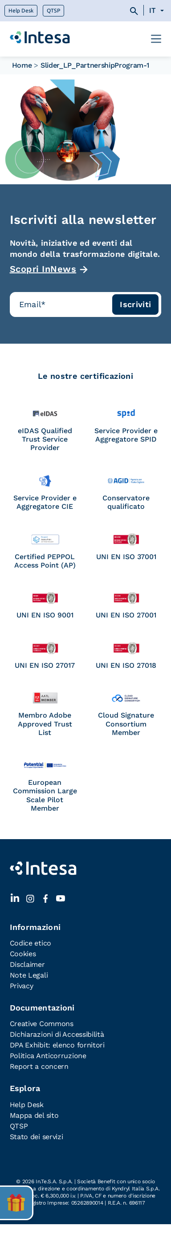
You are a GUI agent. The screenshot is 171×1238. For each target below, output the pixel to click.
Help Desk (20, 11)
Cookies (23, 954)
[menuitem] (158, 10)
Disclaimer (27, 964)
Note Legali (29, 975)
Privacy (21, 986)
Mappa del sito (34, 1115)
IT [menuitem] (152, 10)
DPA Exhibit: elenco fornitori (57, 1045)
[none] (158, 10)
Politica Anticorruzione (48, 1055)
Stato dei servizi (36, 1136)
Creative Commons (41, 1023)
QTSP (53, 11)
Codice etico (30, 943)
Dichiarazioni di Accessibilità (57, 1034)
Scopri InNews (43, 269)
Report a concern (39, 1066)
